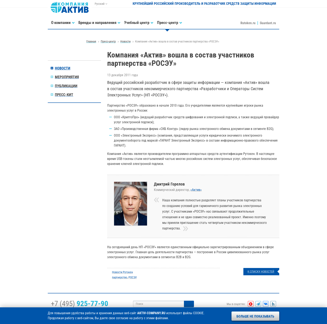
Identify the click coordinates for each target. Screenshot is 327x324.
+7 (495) (79, 303)
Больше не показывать (255, 316)
